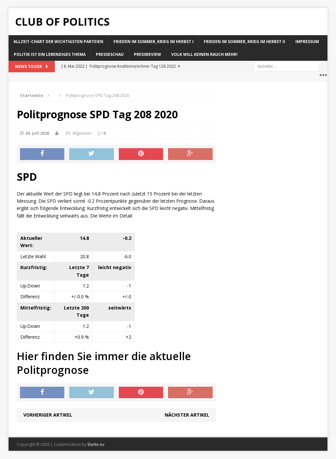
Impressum (307, 41)
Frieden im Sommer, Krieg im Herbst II (244, 41)
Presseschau (110, 54)
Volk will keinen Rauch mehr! (204, 54)
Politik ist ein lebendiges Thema (50, 54)
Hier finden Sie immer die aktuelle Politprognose (104, 363)
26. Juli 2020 (37, 133)
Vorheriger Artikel (47, 415)
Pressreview (147, 54)
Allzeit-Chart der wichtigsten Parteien (58, 41)
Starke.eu (95, 444)
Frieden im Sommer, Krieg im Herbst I (154, 41)
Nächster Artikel (187, 415)
